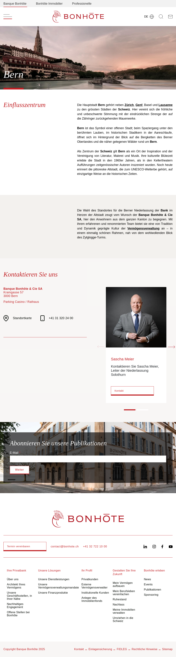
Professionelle (81, 3)
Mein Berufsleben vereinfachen (124, 593)
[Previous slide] (100, 347)
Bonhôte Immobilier (49, 3)
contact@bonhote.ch (65, 546)
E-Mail (14, 452)
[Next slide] (171, 347)
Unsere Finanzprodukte (53, 592)
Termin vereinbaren (18, 546)
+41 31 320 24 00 (56, 318)
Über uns (12, 579)
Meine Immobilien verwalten (124, 611)
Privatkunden (89, 579)
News (147, 579)
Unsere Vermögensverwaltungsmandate (58, 586)
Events (148, 584)
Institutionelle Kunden (95, 592)
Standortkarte (17, 318)
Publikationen (152, 589)
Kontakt (119, 390)
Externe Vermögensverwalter (94, 586)
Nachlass (118, 604)
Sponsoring (151, 594)
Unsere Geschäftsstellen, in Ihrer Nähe (19, 595)
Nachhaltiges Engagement (15, 606)
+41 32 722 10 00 (95, 546)
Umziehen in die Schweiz (123, 619)
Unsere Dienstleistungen (53, 579)
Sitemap (167, 649)
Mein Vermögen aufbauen (123, 584)
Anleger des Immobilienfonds (91, 599)
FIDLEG (122, 649)
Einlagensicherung (100, 649)
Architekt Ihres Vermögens (16, 586)
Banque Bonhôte (14, 3)
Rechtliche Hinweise (144, 649)
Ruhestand (119, 599)
